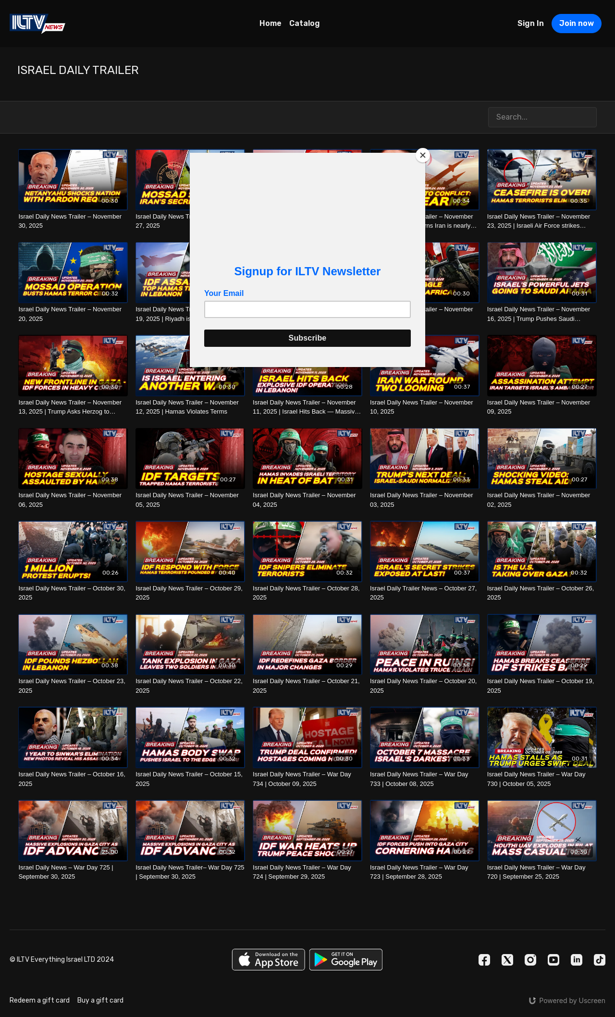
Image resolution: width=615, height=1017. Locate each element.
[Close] (423, 155)
